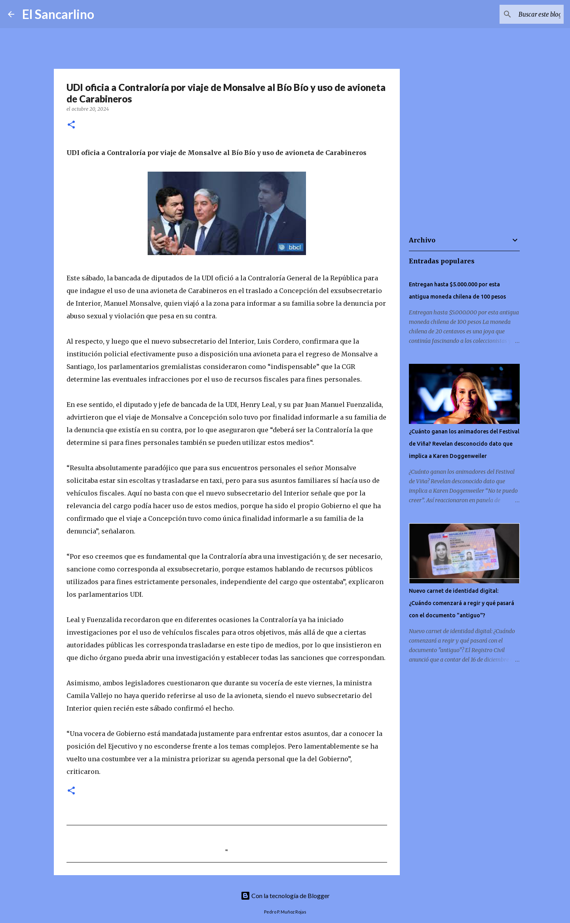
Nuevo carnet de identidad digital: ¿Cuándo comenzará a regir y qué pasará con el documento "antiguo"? (461, 603)
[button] (71, 125)
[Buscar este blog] (522, 14)
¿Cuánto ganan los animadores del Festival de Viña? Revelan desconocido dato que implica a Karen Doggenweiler (464, 443)
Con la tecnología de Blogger (285, 895)
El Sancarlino (58, 14)
